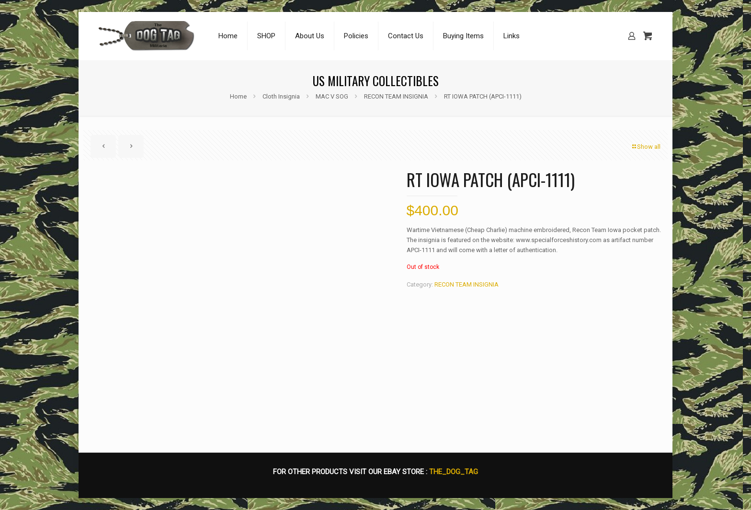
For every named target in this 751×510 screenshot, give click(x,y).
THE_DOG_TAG (453, 471)
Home (238, 96)
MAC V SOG (332, 96)
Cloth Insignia (281, 96)
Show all (645, 146)
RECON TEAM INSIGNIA (396, 96)
